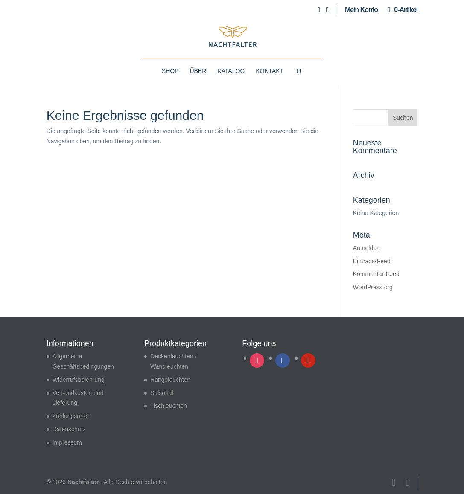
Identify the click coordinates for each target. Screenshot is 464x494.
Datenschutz (69, 429)
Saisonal (161, 392)
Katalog (231, 71)
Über (198, 71)
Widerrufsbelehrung (79, 379)
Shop (170, 71)
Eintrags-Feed (372, 261)
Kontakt (269, 71)
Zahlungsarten (72, 416)
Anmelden (366, 247)
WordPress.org (373, 287)
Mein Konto (361, 9)
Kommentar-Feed (376, 273)
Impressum (67, 442)
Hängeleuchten (170, 379)
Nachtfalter (83, 482)
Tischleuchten (168, 405)
